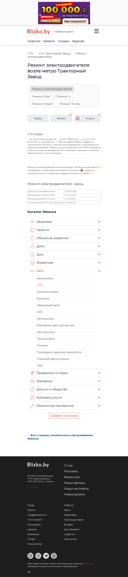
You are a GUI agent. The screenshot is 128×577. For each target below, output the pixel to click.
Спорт (31, 539)
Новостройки (74, 494)
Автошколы (45, 318)
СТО (30, 53)
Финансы (33, 534)
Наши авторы (74, 483)
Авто (37, 271)
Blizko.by (88, 563)
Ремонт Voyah (42, 104)
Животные (41, 263)
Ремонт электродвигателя (52, 89)
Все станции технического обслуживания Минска (60, 437)
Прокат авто (46, 338)
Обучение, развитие (49, 238)
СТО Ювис (35, 134)
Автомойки (45, 278)
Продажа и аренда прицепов (59, 352)
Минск (31, 509)
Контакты (32, 487)
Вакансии (72, 477)
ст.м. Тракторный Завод (54, 53)
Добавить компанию (64, 415)
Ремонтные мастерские (52, 406)
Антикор (43, 298)
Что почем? (34, 519)
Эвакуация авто (48, 305)
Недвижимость (37, 514)
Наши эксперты (76, 488)
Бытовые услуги (46, 398)
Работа (68, 505)
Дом (36, 255)
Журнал (78, 41)
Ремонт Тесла (70, 104)
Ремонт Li (64, 96)
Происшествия (73, 519)
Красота (39, 230)
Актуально (34, 524)
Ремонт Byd (41, 96)
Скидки (63, 41)
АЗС (40, 312)
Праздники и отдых (49, 373)
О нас (68, 465)
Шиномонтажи (48, 292)
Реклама (71, 471)
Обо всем (70, 539)
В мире (68, 524)
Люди (30, 505)
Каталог (49, 41)
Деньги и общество (48, 389)
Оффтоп (69, 534)
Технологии (34, 543)
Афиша (31, 529)
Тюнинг (42, 345)
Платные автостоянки (53, 359)
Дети (37, 246)
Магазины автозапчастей (55, 325)
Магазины (41, 381)
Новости (33, 41)
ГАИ (40, 365)
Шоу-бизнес (72, 529)
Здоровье (41, 222)
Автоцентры (46, 332)
